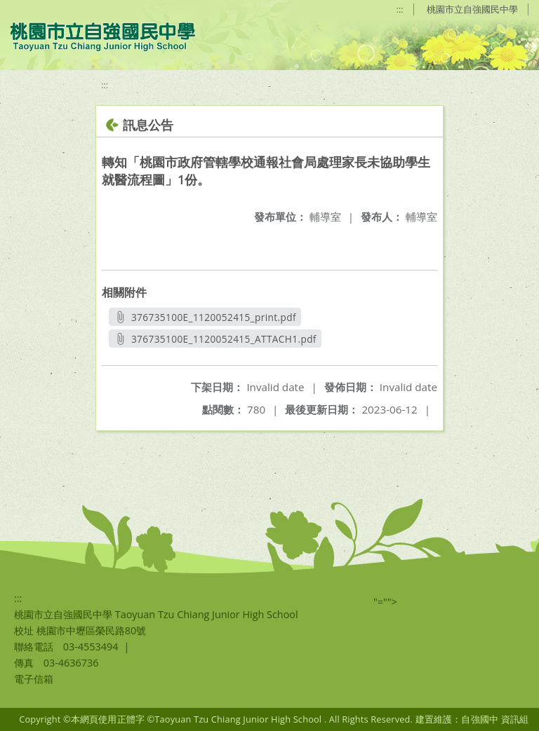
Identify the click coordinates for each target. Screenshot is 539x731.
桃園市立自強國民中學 (472, 9)
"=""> (385, 601)
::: (400, 9)
